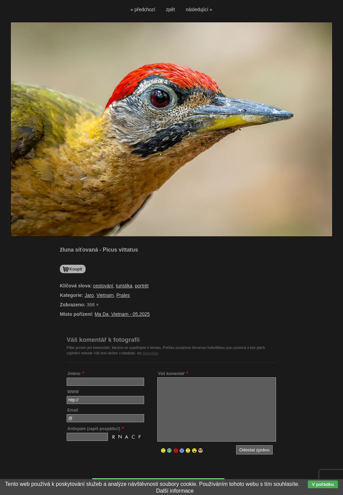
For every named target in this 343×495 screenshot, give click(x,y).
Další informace (174, 491)
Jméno (74, 373)
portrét (141, 285)
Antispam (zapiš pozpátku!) (93, 428)
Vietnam (105, 295)
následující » (199, 9)
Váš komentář (171, 373)
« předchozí (143, 9)
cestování (103, 285)
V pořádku (323, 484)
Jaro (89, 295)
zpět (170, 9)
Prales (123, 295)
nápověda (150, 353)
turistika (124, 285)
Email (72, 410)
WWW (73, 392)
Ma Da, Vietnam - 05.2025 (122, 314)
